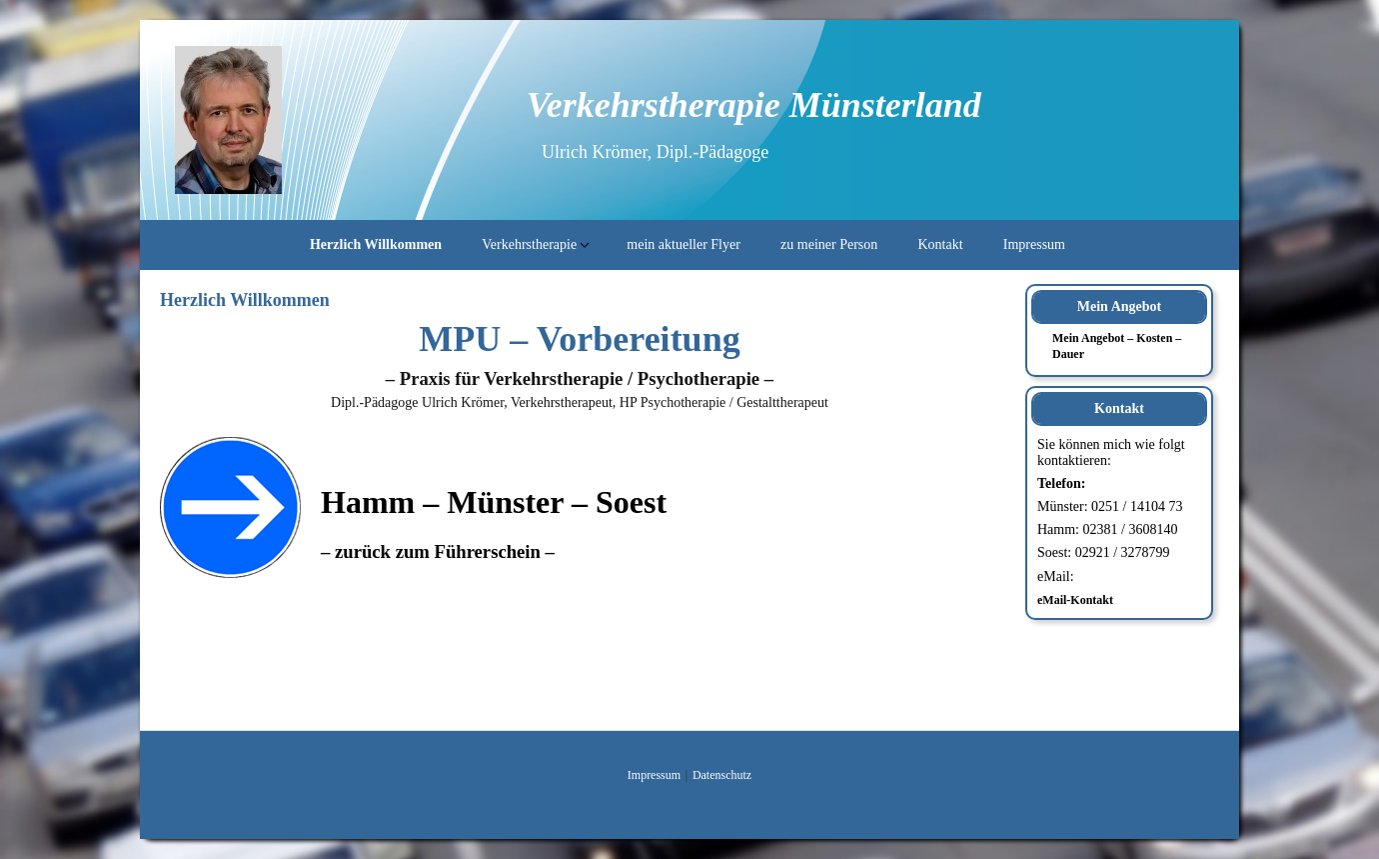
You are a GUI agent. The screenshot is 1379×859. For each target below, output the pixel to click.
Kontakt (939, 244)
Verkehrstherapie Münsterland (754, 105)
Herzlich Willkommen (376, 244)
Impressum (1034, 244)
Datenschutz (721, 775)
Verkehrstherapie (529, 244)
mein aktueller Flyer (683, 244)
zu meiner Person (828, 244)
